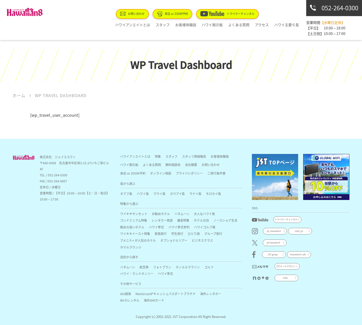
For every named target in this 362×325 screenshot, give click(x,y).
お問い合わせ (146, 13)
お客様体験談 (195, 24)
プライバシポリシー (189, 173)
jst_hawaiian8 (274, 231)
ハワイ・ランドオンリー (136, 273)
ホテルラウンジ (130, 247)
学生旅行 (177, 233)
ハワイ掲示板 (220, 24)
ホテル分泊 (201, 220)
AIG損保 (125, 294)
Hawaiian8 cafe (298, 254)
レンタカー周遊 (162, 220)
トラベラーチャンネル (236, 13)
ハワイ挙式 (156, 227)
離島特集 (183, 220)
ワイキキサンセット (133, 214)
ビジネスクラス (202, 240)
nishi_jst (299, 231)
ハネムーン (181, 214)
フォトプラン (162, 267)
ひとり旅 (194, 233)
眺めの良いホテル (132, 227)
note (285, 277)
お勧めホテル (161, 214)
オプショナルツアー (173, 240)
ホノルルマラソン (188, 267)
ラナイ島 (195, 193)
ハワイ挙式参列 (179, 227)
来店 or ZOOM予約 (184, 13)
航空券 (144, 267)
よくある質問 (244, 24)
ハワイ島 (143, 193)
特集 (158, 156)
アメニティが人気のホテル (138, 240)
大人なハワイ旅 (204, 214)
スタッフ (175, 24)
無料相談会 (172, 164)
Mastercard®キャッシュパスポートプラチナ (165, 294)
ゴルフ (208, 267)
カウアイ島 (177, 193)
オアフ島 (126, 193)
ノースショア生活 (225, 220)
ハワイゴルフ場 (204, 227)
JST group (272, 254)
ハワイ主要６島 (287, 24)
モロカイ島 (213, 193)
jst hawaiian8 (273, 242)
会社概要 (191, 164)
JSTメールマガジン (286, 266)
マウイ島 (159, 193)
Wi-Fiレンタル (129, 300)
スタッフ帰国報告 (194, 156)
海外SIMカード (154, 300)
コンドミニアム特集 (133, 220)
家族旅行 (161, 233)
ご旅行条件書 (216, 173)
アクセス (265, 24)
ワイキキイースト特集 (135, 233)
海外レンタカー (210, 294)
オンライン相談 (160, 173)
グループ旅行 (213, 233)
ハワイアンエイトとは (146, 24)
